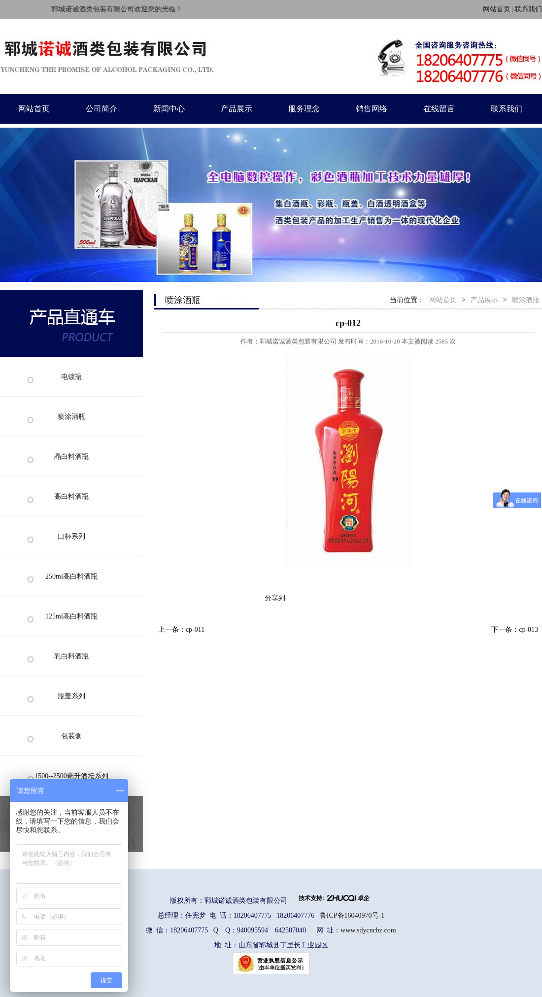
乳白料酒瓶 (71, 656)
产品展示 (236, 108)
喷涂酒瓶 (71, 416)
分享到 (275, 598)
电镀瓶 (71, 376)
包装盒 (71, 736)
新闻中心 (169, 108)
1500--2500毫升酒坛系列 (71, 776)
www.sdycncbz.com (368, 930)
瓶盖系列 (71, 696)
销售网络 (371, 108)
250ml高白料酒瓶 (71, 576)
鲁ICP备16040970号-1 (352, 915)
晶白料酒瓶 (71, 456)
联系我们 (528, 9)
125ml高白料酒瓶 (71, 616)
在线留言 (439, 108)
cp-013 (528, 629)
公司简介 (101, 108)
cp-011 (195, 629)
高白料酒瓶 (71, 496)
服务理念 (304, 108)
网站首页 (496, 9)
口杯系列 (71, 536)
